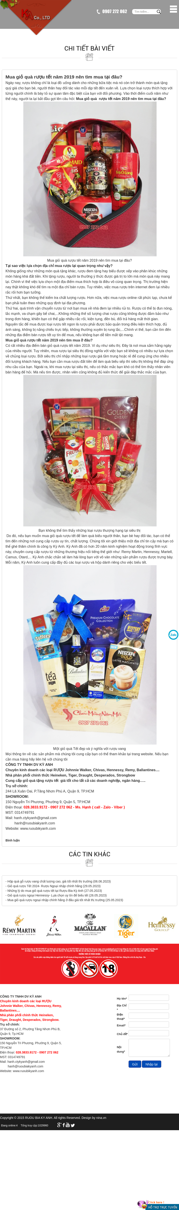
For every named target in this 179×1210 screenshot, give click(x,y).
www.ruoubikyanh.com (38, 828)
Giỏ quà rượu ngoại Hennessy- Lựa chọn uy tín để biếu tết (47, 895)
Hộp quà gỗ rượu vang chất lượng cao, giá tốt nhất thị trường (49, 881)
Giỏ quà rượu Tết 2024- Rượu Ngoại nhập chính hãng (44, 886)
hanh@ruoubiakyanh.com (34, 823)
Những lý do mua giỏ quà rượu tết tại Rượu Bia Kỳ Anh (45, 890)
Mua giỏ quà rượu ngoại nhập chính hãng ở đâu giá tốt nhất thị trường (56, 900)
